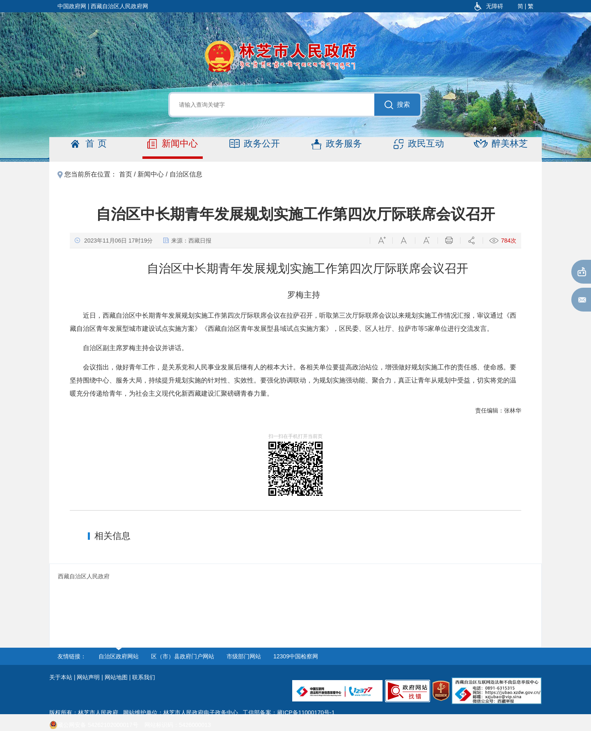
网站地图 (116, 677)
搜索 (397, 105)
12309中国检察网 (295, 656)
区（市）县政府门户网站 (182, 656)
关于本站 (60, 677)
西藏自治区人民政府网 (119, 6)
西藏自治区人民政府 (84, 576)
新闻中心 (172, 143)
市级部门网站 (244, 656)
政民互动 (419, 143)
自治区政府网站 (118, 656)
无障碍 (488, 6)
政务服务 (337, 143)
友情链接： (71, 656)
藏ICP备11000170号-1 (305, 712)
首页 (90, 143)
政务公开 (254, 143)
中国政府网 (71, 6)
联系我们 (143, 677)
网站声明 (88, 677)
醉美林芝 (501, 143)
